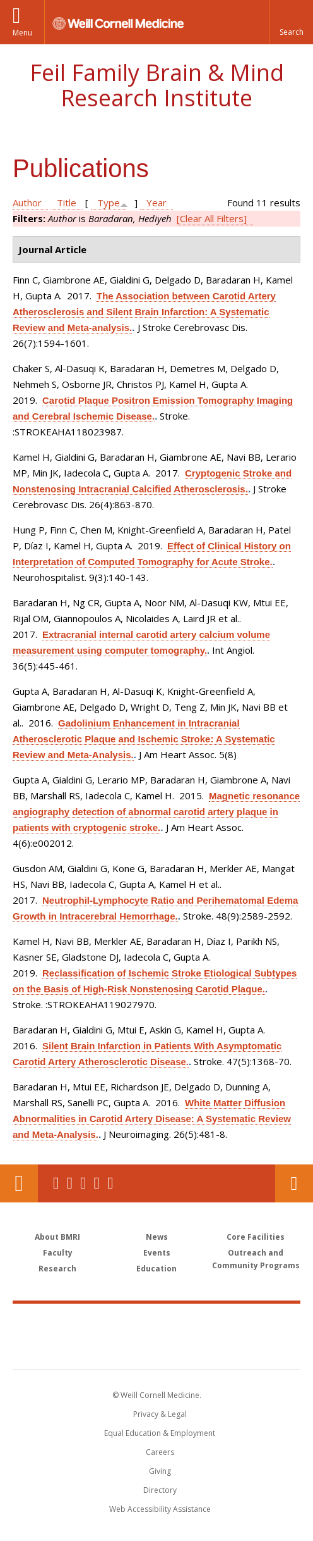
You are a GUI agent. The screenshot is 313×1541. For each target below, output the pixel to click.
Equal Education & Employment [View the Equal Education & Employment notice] (159, 1433)
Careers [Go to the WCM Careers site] (160, 1452)
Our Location (19, 1183)
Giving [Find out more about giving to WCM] (160, 1471)
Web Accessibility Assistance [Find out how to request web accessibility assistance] (160, 1509)
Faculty (58, 1252)
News (157, 1237)
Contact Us (294, 1183)
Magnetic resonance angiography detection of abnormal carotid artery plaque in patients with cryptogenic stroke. (156, 811)
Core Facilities (256, 1237)
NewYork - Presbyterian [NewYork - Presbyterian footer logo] (157, 1349)
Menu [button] (22, 32)
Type (108, 202)
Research (57, 1268)
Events (156, 1252)
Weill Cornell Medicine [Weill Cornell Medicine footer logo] (156, 1322)
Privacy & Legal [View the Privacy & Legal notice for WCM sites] (160, 1414)
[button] (291, 22)
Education (156, 1268)
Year (156, 202)
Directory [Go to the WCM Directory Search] (160, 1490)
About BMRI (57, 1237)
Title (66, 202)
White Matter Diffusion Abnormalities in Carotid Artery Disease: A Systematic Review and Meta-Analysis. (152, 1118)
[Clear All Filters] (212, 218)
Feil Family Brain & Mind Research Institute (157, 85)
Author (27, 202)
